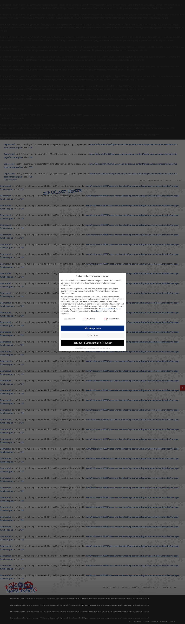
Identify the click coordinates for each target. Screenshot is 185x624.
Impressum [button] (106, 348)
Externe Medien (111, 319)
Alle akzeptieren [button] (92, 328)
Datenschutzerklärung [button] (93, 348)
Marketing (89, 319)
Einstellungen (97, 311)
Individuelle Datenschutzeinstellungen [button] (92, 342)
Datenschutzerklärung (108, 308)
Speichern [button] (92, 335)
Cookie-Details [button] (80, 348)
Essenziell (69, 319)
